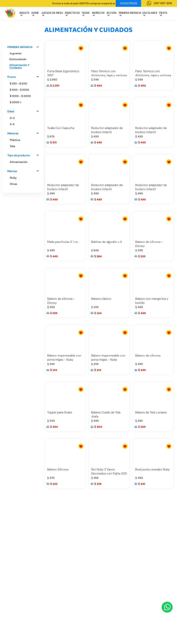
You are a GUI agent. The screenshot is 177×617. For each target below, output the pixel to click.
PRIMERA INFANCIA (130, 14)
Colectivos (128, 3)
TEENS (86, 14)
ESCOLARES (149, 14)
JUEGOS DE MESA (52, 14)
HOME (35, 14)
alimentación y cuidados (19, 66)
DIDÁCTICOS (72, 14)
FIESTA (163, 14)
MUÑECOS (98, 14)
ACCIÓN (111, 14)
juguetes (15, 53)
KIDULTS (24, 14)
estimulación (18, 59)
